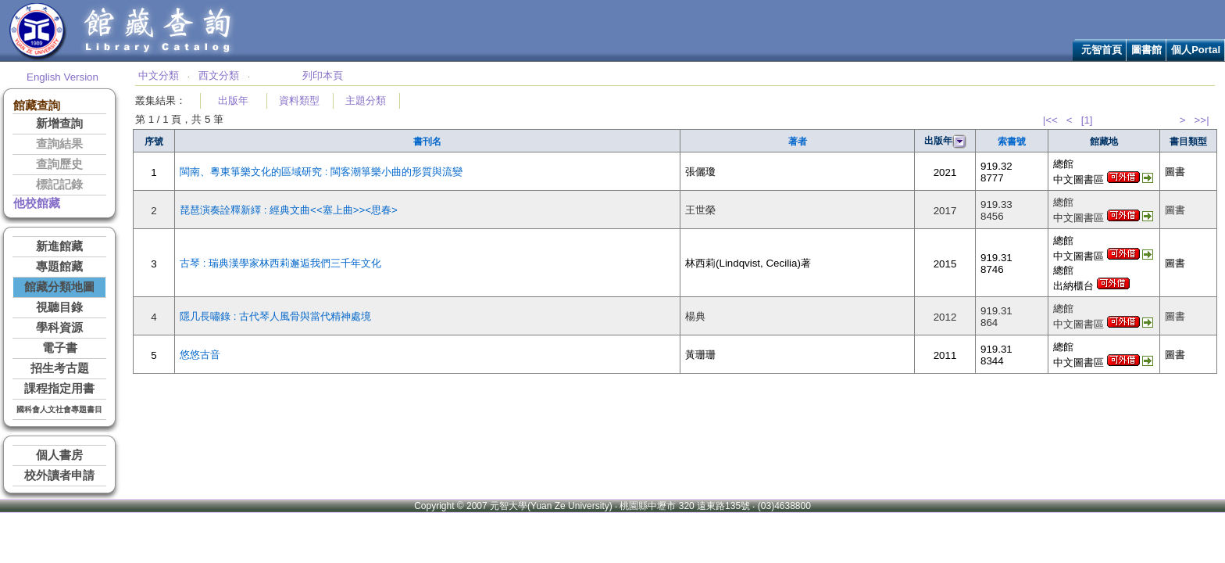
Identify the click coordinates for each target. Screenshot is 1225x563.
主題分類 (365, 100)
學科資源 (59, 327)
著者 (797, 141)
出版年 (233, 100)
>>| (1202, 120)
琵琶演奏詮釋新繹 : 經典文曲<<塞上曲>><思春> (289, 210)
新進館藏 (59, 246)
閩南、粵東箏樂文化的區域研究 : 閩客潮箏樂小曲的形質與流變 (321, 172)
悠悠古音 (200, 354)
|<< (1050, 120)
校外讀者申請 (59, 475)
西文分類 (218, 75)
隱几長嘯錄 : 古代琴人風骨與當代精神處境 (275, 316)
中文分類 (158, 75)
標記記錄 (59, 184)
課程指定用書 (59, 388)
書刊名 (427, 141)
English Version (62, 77)
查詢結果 (59, 144)
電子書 (59, 348)
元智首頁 (1101, 50)
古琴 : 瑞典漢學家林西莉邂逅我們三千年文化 (280, 263)
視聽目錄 (59, 307)
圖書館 (1146, 50)
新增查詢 (59, 123)
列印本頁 (322, 75)
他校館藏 (36, 203)
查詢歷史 (59, 164)
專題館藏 (59, 266)
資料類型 (299, 100)
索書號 (1012, 141)
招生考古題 (59, 368)
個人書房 (59, 455)
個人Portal (1195, 50)
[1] (1087, 120)
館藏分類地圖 (59, 287)
